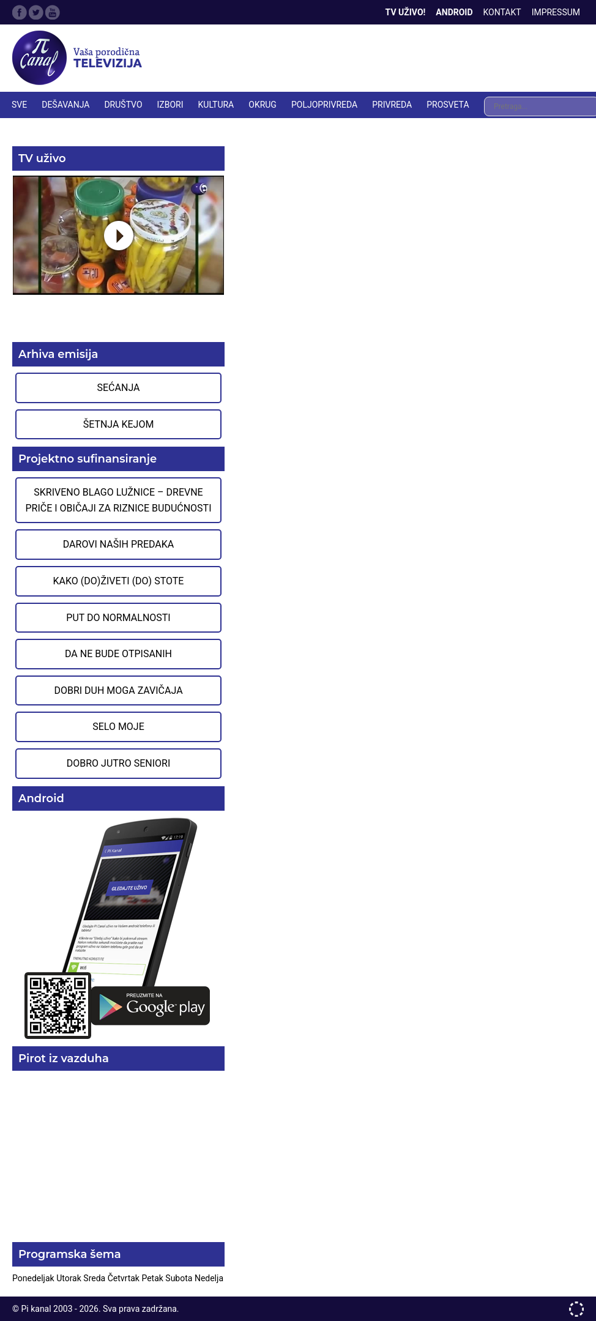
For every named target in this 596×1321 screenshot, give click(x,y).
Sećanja (118, 387)
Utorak (69, 1278)
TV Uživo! (406, 12)
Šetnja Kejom (118, 424)
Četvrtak (125, 1278)
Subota (180, 1278)
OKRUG (262, 105)
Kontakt (502, 12)
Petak (153, 1278)
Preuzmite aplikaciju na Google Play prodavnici (118, 927)
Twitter (36, 12)
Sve (19, 105)
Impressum (556, 12)
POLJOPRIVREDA (324, 105)
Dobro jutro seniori (118, 763)
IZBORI (170, 105)
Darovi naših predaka (118, 544)
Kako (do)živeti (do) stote (118, 581)
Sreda (95, 1278)
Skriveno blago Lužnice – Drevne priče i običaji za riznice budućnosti (118, 500)
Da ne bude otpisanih (118, 654)
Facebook (19, 12)
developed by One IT (576, 1309)
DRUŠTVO (123, 105)
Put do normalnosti (118, 617)
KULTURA (216, 105)
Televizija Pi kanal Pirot (79, 58)
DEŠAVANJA (65, 105)
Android (454, 12)
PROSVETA (448, 105)
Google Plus (52, 12)
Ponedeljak (34, 1278)
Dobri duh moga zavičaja (118, 690)
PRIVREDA (392, 105)
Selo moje (118, 726)
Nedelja (209, 1278)
